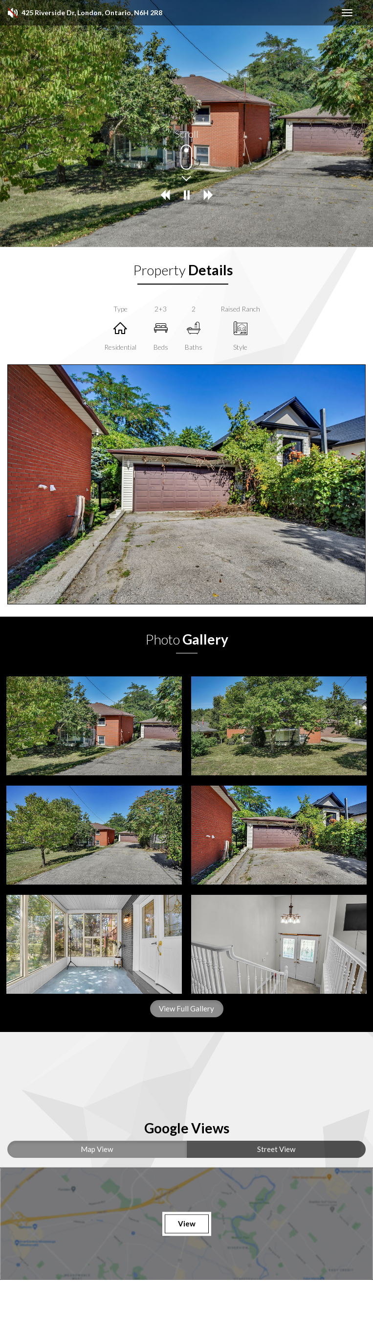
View (187, 1223)
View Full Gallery (186, 1008)
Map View (97, 1149)
